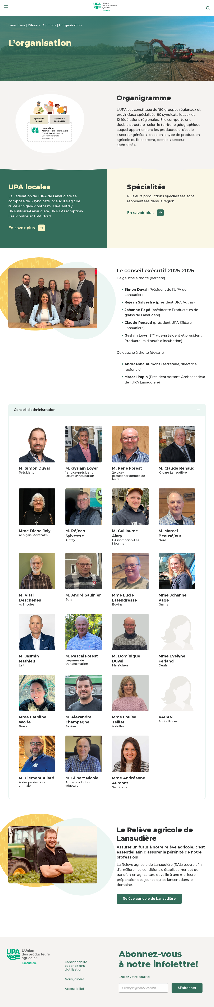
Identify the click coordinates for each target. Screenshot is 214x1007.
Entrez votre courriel (160, 984)
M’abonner (187, 988)
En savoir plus (26, 228)
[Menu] (6, 8)
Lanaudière (17, 25)
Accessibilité (74, 988)
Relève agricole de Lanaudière (149, 899)
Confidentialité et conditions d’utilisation (76, 965)
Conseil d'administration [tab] (107, 409)
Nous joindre (74, 979)
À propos (49, 25)
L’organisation (70, 25)
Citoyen (34, 25)
